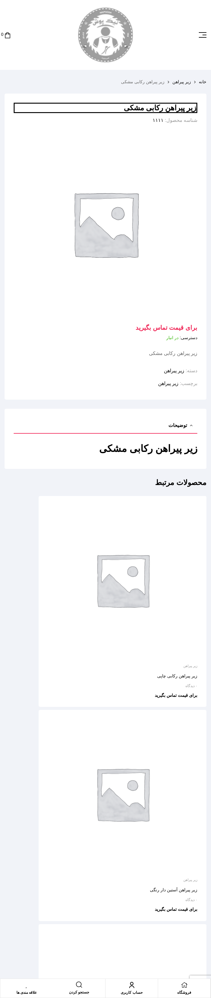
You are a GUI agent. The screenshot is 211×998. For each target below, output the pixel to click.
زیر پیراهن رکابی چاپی (177, 607)
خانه (202, 81)
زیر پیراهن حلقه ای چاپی (175, 753)
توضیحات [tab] (177, 425)
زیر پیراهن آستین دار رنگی (71, 607)
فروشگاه (184, 992)
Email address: (162, 869)
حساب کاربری (131, 992)
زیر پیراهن (181, 81)
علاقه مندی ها (26, 992)
